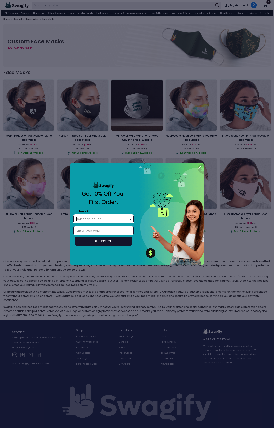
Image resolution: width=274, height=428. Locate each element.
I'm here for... (83, 211)
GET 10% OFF (103, 241)
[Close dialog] (200, 167)
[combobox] (102, 219)
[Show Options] (130, 219)
